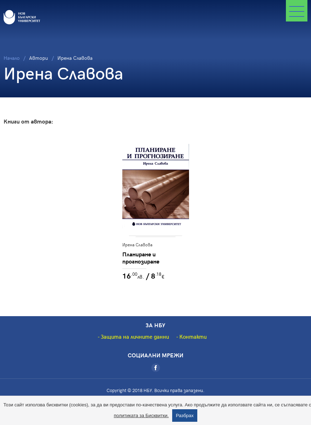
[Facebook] (155, 367)
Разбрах (185, 415)
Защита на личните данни (135, 336)
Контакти (193, 336)
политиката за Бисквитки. (141, 415)
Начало (12, 57)
